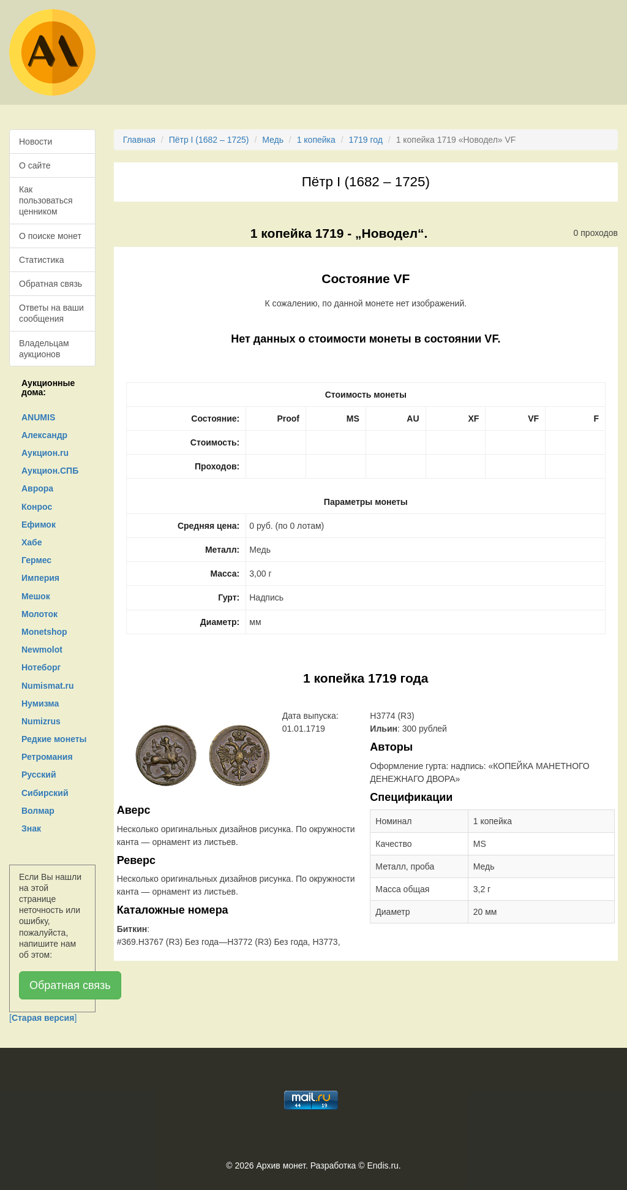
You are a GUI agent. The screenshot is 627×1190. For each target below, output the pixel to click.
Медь (272, 140)
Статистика (41, 260)
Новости (35, 141)
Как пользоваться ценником (46, 200)
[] (43, 1018)
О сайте (34, 165)
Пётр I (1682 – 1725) (209, 140)
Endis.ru (382, 1165)
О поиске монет (50, 236)
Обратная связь (50, 284)
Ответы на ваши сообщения (51, 313)
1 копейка (316, 140)
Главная (139, 140)
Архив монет (281, 1165)
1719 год (365, 140)
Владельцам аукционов (44, 348)
